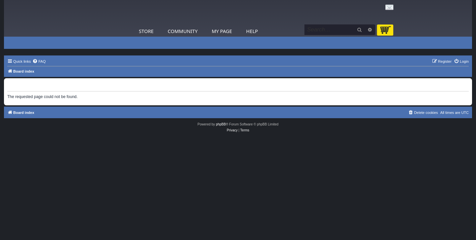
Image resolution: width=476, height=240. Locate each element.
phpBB (221, 124)
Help (252, 31)
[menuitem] (39, 61)
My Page (222, 31)
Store (146, 31)
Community (182, 31)
